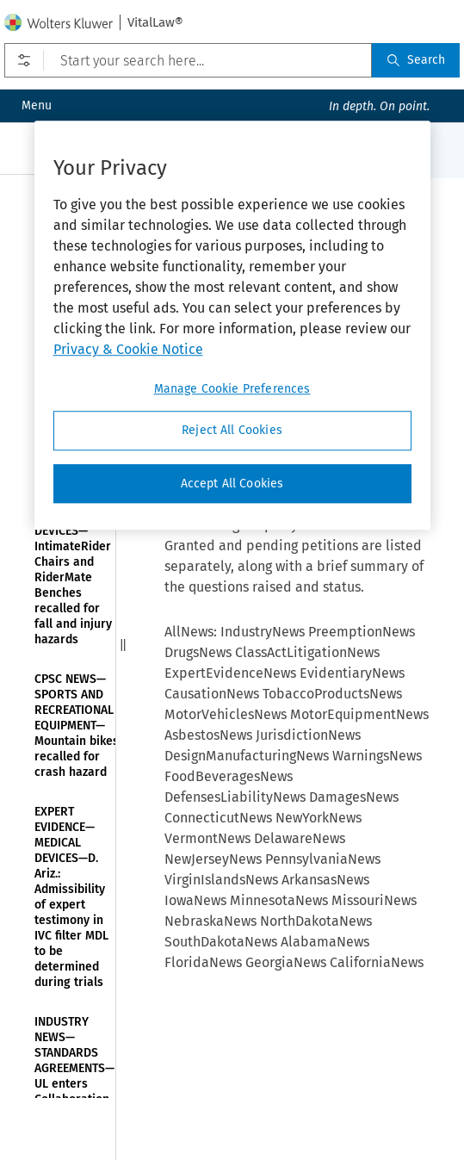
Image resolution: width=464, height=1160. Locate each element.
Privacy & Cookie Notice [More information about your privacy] (128, 349)
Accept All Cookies (232, 483)
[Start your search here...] (188, 60)
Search (416, 60)
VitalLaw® (155, 22)
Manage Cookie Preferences (232, 388)
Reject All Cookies (232, 430)
